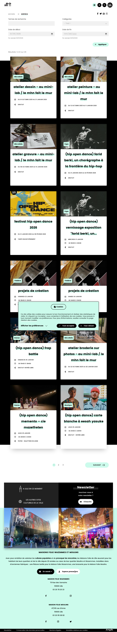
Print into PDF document (107, 14)
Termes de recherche (17, 19)
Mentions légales (55, 630)
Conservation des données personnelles (30, 630)
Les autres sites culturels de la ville (31, 501)
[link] (94, 5)
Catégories (66, 19)
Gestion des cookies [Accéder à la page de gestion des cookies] (29, 320)
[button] (104, 5)
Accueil (11, 14)
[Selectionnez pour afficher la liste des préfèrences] (34, 326)
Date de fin (66, 29)
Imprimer (104, 14)
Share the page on (98, 14)
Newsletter (7, 630)
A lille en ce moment (30, 489)
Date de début (14, 29)
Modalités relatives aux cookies (77, 630)
